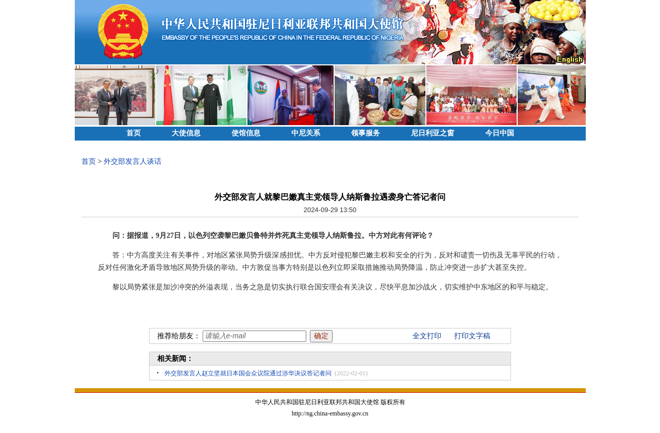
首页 (133, 133)
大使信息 (186, 133)
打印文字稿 (472, 336)
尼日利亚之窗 (432, 133)
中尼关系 (305, 133)
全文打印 (426, 336)
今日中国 (499, 133)
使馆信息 (246, 133)
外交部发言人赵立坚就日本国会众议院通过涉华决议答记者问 (248, 373)
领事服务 (365, 133)
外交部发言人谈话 (132, 161)
